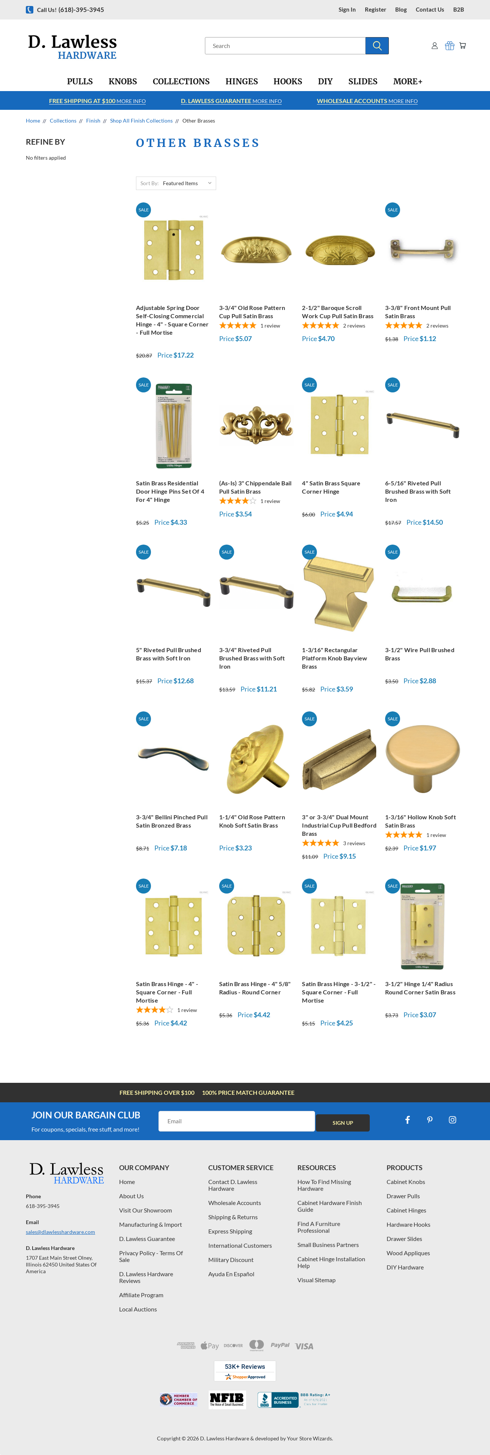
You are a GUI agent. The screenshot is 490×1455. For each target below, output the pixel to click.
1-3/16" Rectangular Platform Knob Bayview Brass (334, 658)
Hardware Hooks (408, 1224)
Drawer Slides (404, 1238)
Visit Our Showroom (145, 1210)
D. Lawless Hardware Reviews (146, 1277)
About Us (131, 1195)
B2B (458, 9)
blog (401, 9)
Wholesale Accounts (234, 1202)
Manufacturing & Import (150, 1224)
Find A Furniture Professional (318, 1227)
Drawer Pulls (403, 1195)
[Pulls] (80, 81)
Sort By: (149, 183)
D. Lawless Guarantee (147, 1238)
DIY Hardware (405, 1267)
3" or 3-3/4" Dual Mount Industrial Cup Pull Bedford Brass (339, 825)
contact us (430, 9)
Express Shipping (230, 1231)
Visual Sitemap (316, 1279)
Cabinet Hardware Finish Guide (329, 1206)
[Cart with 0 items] (461, 45)
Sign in (347, 9)
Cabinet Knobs (406, 1181)
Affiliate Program (141, 1294)
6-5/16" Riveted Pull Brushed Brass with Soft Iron (418, 491)
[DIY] (325, 81)
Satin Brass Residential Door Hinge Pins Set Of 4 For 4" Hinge (170, 491)
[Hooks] (288, 81)
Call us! (70, 9)
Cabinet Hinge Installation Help (331, 1262)
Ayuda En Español (231, 1273)
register (375, 9)
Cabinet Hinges (406, 1210)
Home (127, 1181)
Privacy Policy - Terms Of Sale (151, 1256)
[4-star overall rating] (256, 501)
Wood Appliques (408, 1252)
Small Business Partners (328, 1244)
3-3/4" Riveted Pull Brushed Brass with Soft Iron (252, 658)
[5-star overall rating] (256, 326)
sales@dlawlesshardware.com (60, 1232)
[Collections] (181, 81)
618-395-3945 (43, 1206)
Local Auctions (138, 1309)
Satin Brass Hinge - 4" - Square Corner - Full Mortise (167, 992)
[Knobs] (123, 81)
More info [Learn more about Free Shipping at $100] (97, 100)
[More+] (408, 81)
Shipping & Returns (233, 1216)
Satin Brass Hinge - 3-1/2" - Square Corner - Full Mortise (339, 992)
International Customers (240, 1245)
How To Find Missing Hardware (324, 1185)
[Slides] (363, 81)
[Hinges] (242, 81)
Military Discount (231, 1259)
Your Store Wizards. (310, 1438)
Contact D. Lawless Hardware (232, 1185)
